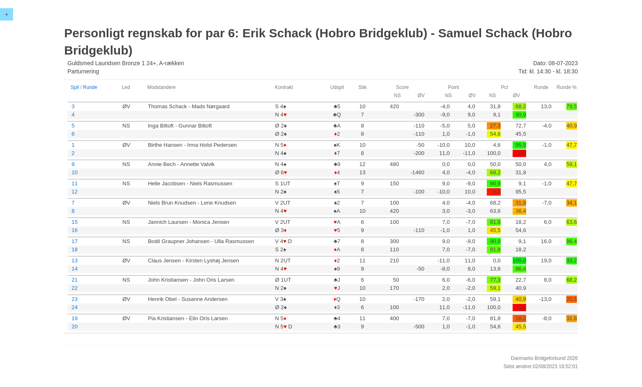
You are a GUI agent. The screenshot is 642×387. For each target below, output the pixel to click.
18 (75, 249)
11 (75, 183)
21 (75, 280)
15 (75, 222)
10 (75, 172)
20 (75, 326)
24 (75, 307)
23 (75, 299)
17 (75, 241)
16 (75, 230)
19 (75, 318)
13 (75, 260)
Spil (75, 87)
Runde (90, 87)
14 (75, 269)
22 (75, 288)
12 (75, 192)
